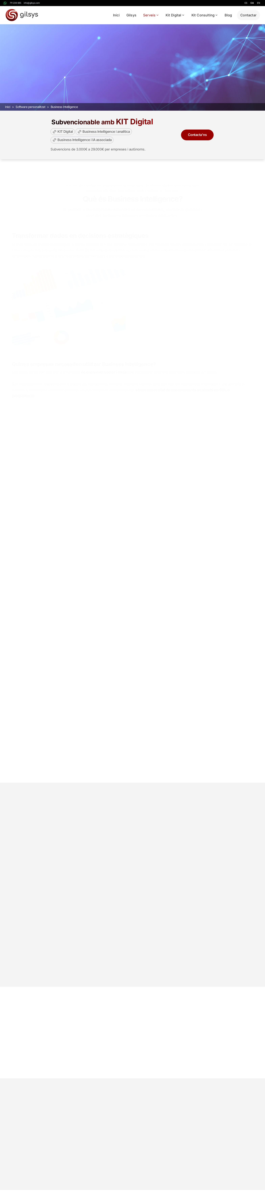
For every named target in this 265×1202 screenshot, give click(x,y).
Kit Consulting (204, 15)
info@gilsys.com (32, 3)
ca (252, 3)
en (258, 3)
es (246, 3)
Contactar (248, 15)
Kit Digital (175, 15)
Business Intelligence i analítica (103, 137)
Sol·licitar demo (155, 81)
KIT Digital (62, 137)
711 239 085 (15, 3)
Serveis (151, 15)
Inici (116, 15)
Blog (228, 15)
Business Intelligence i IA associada (82, 145)
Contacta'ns (197, 140)
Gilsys (131, 15)
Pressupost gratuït (112, 81)
